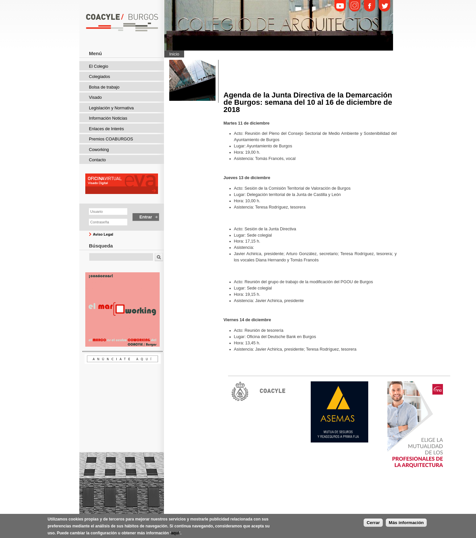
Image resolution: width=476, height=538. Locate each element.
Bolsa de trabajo (104, 87)
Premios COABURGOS (111, 138)
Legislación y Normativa (111, 107)
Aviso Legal (103, 234)
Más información (406, 523)
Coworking (99, 149)
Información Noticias (108, 118)
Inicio (174, 54)
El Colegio (98, 66)
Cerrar (373, 523)
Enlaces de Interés (106, 128)
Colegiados (99, 76)
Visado (95, 97)
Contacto (97, 159)
